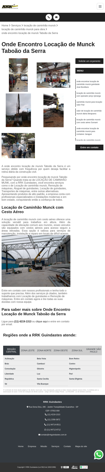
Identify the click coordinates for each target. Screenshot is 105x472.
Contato (67, 446)
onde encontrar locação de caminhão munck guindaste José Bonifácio (88, 84)
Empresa (32, 446)
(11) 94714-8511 (52, 425)
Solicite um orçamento (89, 61)
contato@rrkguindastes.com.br (52, 435)
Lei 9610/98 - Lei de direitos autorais (78, 392)
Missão (43, 446)
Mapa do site (81, 446)
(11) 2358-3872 (52, 419)
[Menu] (100, 6)
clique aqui (42, 321)
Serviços (55, 446)
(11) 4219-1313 (23, 321)
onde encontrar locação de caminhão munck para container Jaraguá (88, 131)
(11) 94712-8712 (52, 430)
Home (21, 446)
